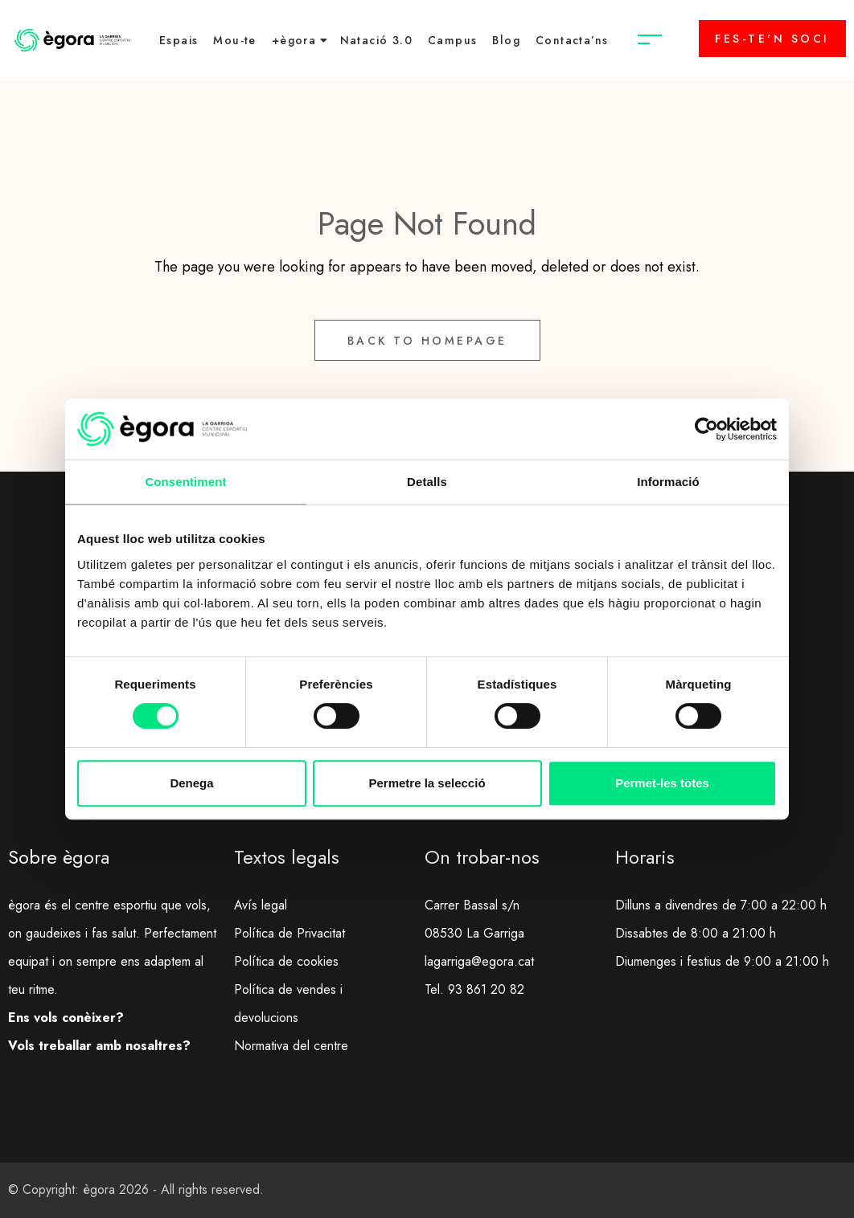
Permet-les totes (662, 783)
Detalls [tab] (427, 481)
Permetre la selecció (426, 783)
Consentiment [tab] (185, 481)
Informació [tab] (668, 481)
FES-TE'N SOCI (772, 39)
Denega (191, 783)
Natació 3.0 (376, 40)
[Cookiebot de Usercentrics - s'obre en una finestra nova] (706, 429)
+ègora (294, 40)
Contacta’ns (572, 40)
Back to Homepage (427, 341)
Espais (178, 40)
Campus (452, 40)
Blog (506, 40)
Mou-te (234, 40)
